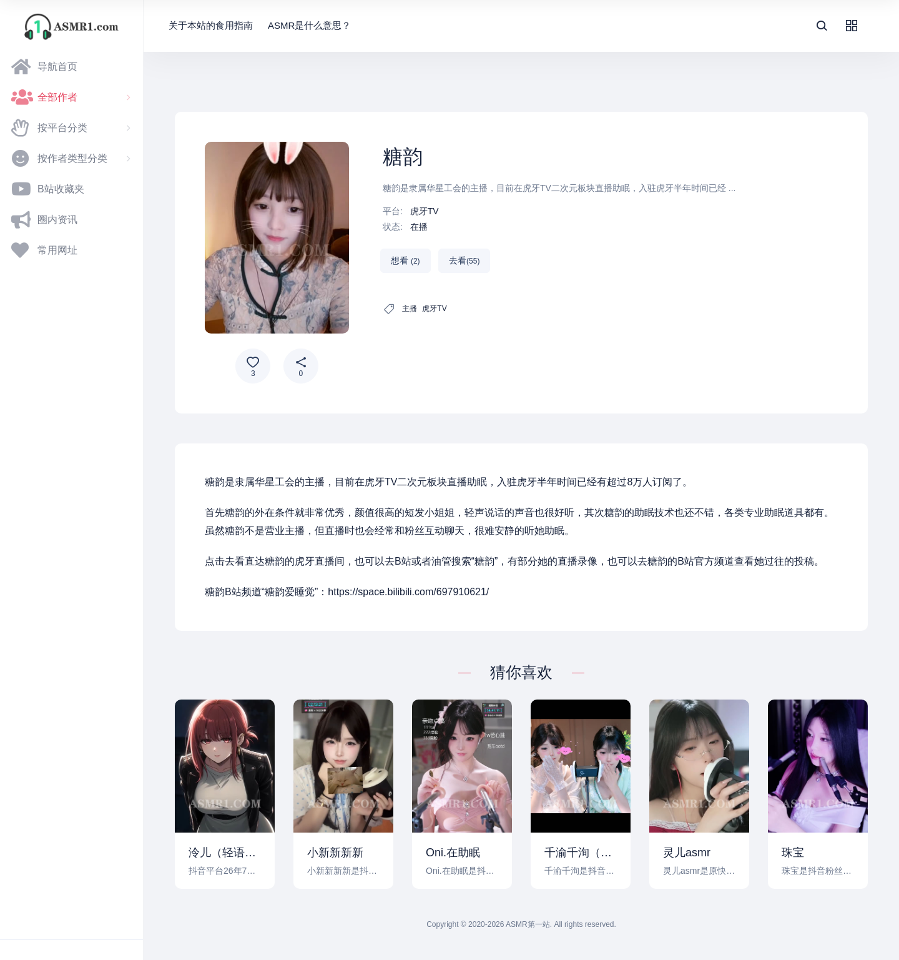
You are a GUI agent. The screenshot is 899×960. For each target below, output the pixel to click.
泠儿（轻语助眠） (225, 852)
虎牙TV (424, 211)
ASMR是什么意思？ (309, 25)
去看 (464, 260)
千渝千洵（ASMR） (580, 852)
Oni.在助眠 (453, 852)
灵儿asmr (686, 852)
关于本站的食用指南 (211, 25)
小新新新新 (335, 852)
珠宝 (793, 852)
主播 (409, 308)
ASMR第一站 (528, 924)
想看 (405, 260)
